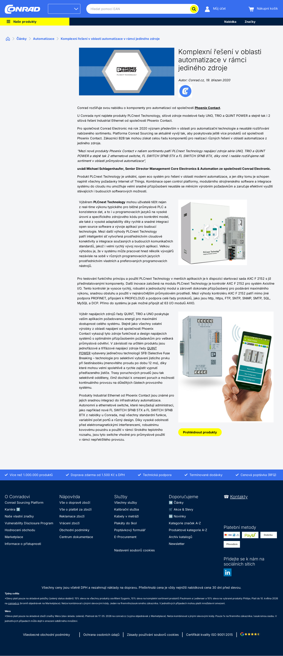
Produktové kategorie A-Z (188, 530)
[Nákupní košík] (263, 9)
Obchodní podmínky (74, 530)
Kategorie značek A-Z (185, 523)
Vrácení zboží (69, 523)
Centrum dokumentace (76, 537)
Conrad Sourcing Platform (24, 502)
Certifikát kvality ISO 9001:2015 (209, 635)
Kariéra (10, 509)
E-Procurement (125, 537)
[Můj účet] (215, 9)
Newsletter (177, 544)
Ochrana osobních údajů (101, 635)
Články (179, 502)
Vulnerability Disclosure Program (29, 523)
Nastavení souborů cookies (134, 550)
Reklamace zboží (72, 516)
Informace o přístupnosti (23, 544)
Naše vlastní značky (19, 516)
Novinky (180, 516)
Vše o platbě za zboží (75, 509)
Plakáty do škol (125, 523)
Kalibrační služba (126, 509)
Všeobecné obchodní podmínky (46, 635)
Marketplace (14, 537)
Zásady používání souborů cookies (153, 635)
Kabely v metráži (126, 516)
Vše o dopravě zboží (74, 502)
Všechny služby (125, 502)
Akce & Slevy (183, 509)
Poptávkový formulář (130, 530)
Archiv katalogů (180, 537)
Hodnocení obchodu (20, 530)
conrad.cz (13, 603)
